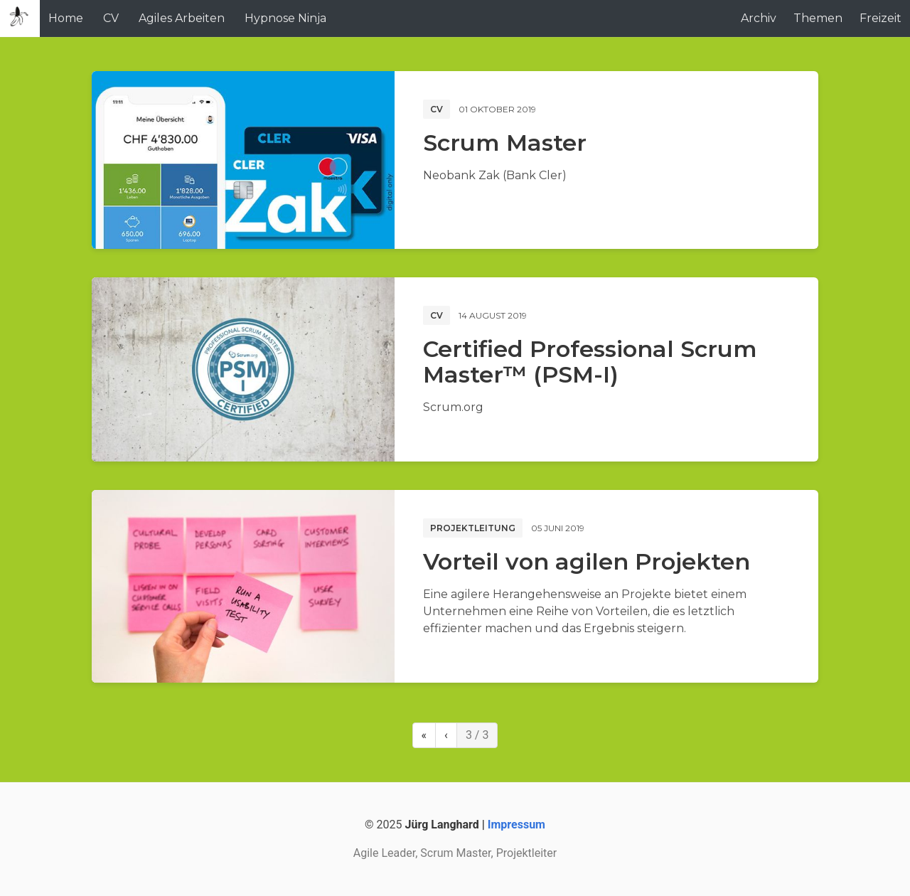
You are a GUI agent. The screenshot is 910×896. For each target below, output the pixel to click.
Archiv (758, 18)
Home (65, 18)
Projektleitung (472, 528)
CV (111, 18)
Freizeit (880, 18)
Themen (817, 18)
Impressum (516, 824)
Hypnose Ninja (285, 18)
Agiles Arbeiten (182, 18)
